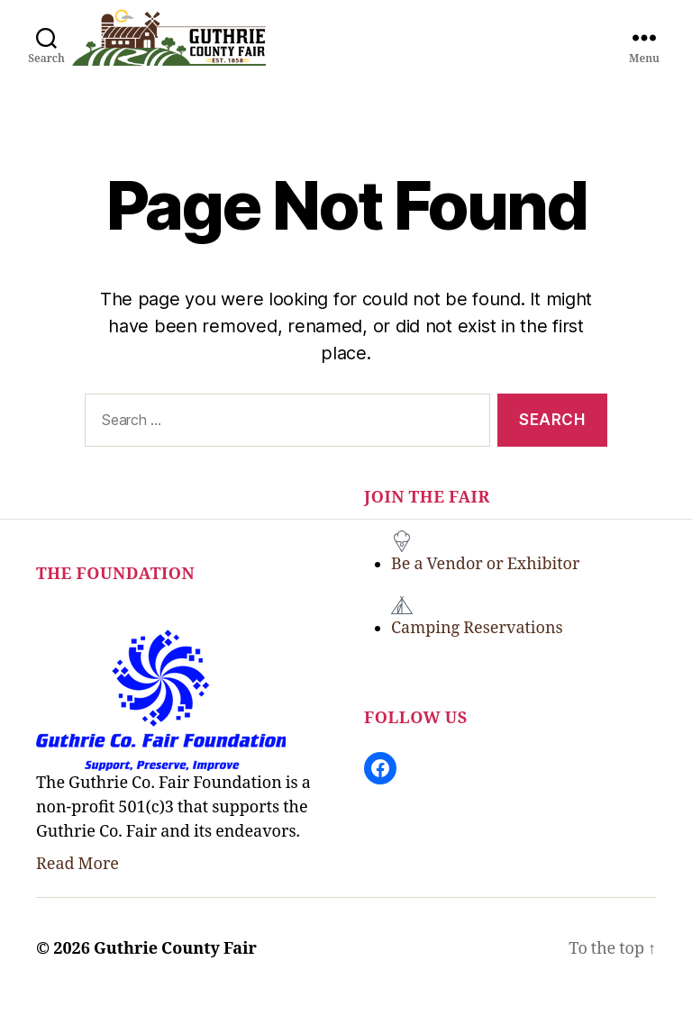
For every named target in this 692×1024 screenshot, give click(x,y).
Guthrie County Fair (175, 973)
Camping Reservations (477, 652)
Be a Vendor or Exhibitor (485, 588)
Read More (77, 888)
